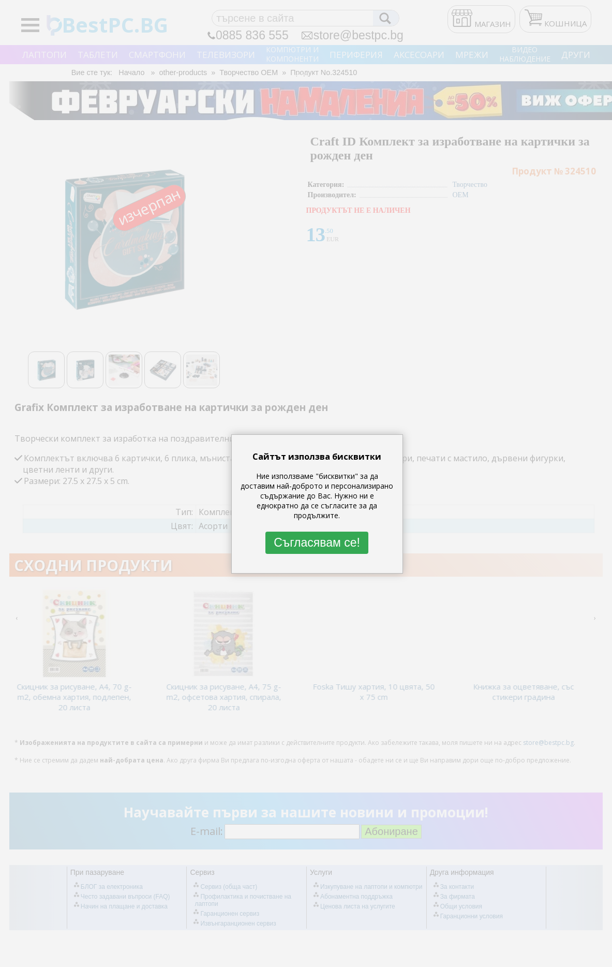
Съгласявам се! (317, 542)
